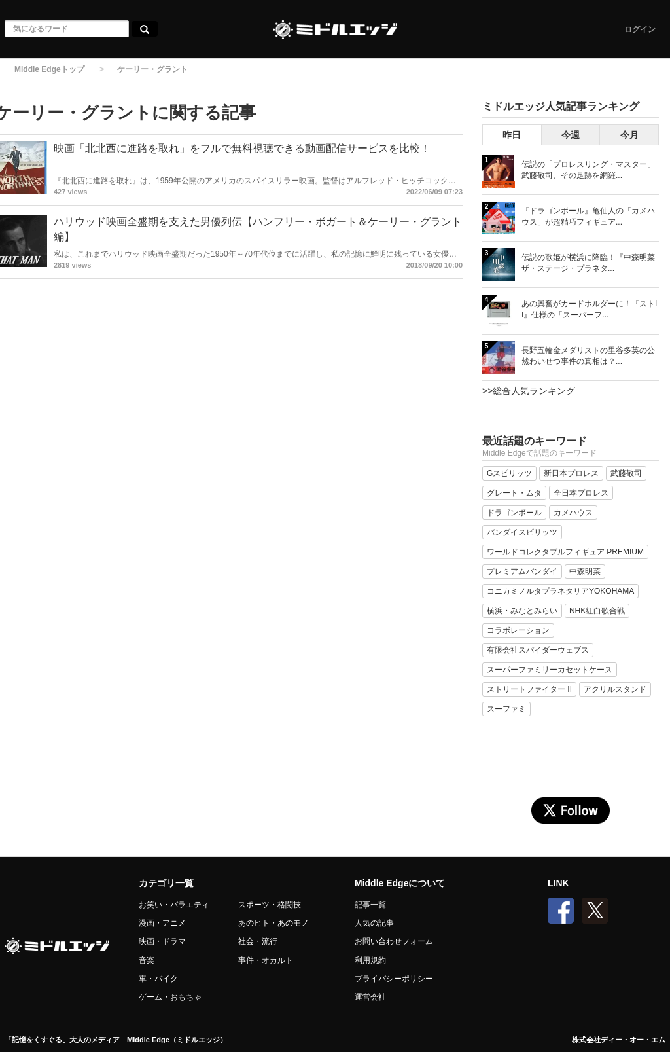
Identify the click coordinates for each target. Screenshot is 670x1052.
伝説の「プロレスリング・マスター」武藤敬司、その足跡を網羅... (588, 170)
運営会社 (370, 997)
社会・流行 (257, 941)
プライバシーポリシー (394, 978)
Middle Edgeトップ (49, 69)
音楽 (146, 960)
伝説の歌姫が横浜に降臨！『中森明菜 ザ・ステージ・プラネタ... (588, 263)
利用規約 (370, 960)
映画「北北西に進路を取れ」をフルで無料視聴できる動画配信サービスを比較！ (242, 148)
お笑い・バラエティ (174, 904)
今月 (629, 135)
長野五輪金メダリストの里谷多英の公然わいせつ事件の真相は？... (588, 356)
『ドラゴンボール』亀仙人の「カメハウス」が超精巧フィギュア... (588, 216)
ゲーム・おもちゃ (170, 997)
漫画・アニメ (162, 923)
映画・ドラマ (162, 941)
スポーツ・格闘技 (269, 904)
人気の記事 (374, 923)
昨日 (511, 135)
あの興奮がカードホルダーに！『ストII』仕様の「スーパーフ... (589, 309)
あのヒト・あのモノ (273, 923)
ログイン (640, 29)
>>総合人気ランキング (528, 391)
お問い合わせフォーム (394, 941)
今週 (570, 135)
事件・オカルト (265, 960)
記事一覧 (370, 904)
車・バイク (158, 978)
